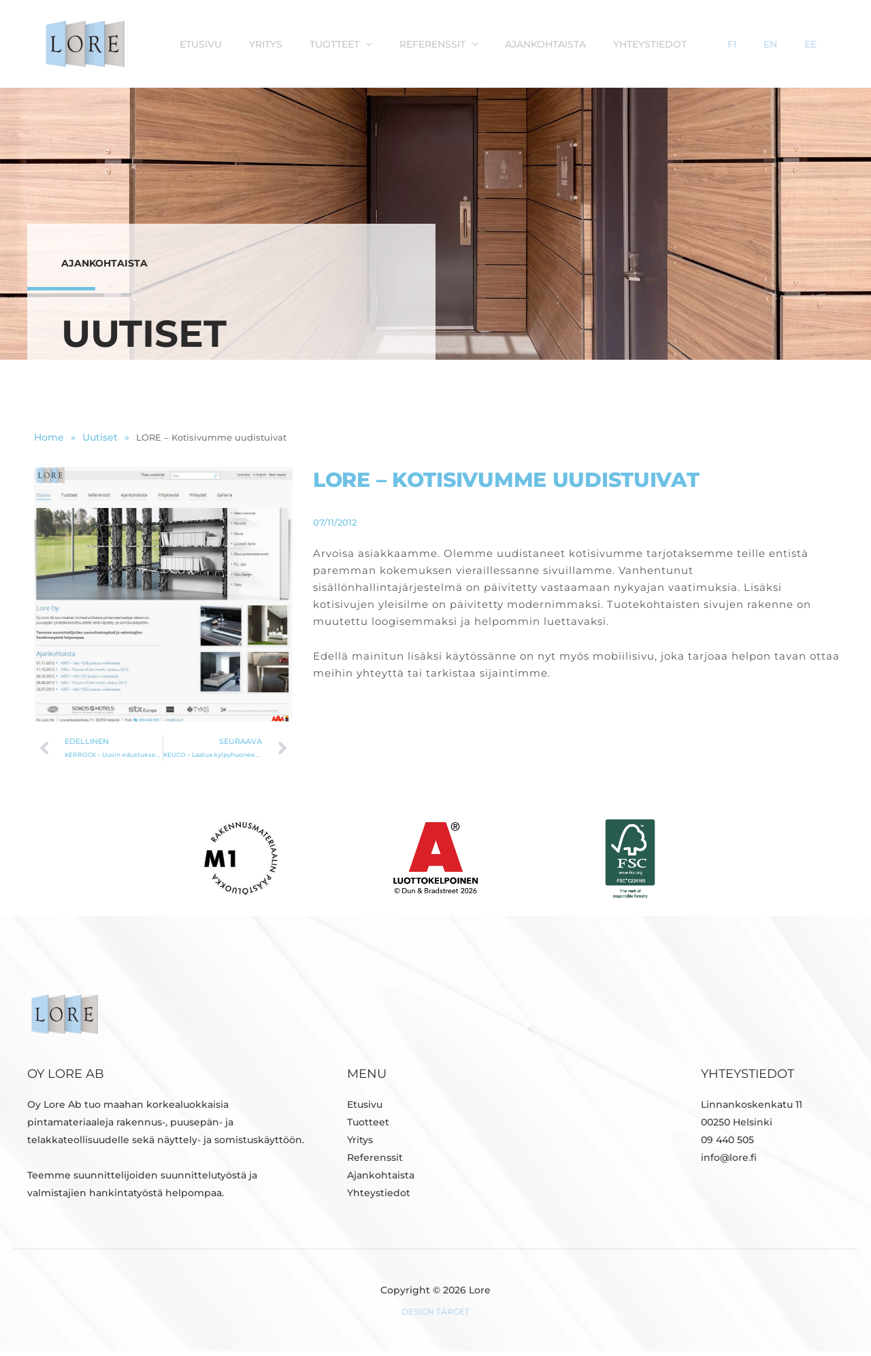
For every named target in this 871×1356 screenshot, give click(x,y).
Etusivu (303, 43)
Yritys (361, 43)
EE (821, 43)
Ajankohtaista (620, 43)
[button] (454, 43)
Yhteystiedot (718, 43)
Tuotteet (430, 43)
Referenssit (521, 43)
